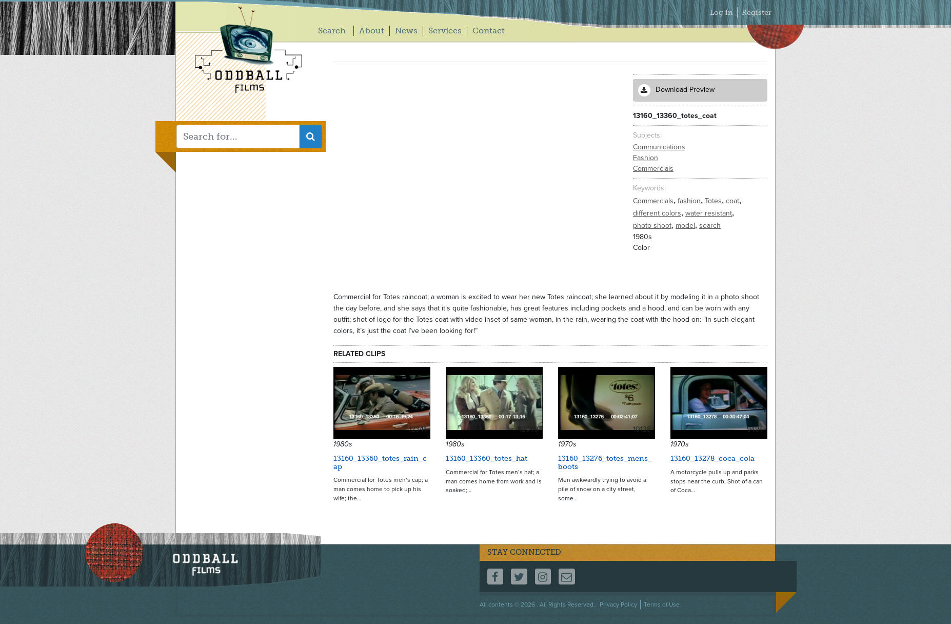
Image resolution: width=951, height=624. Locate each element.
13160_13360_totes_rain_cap (380, 462)
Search (332, 30)
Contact (488, 30)
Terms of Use (662, 604)
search (710, 225)
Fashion (645, 157)
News (406, 30)
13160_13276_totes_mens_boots (605, 462)
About (371, 30)
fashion (690, 201)
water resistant (709, 213)
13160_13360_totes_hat (486, 458)
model (686, 225)
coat (733, 201)
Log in (721, 12)
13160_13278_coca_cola (712, 458)
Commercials (653, 168)
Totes (714, 201)
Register (756, 12)
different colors (658, 213)
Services (445, 30)
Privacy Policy (618, 604)
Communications (659, 147)
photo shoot (653, 225)
